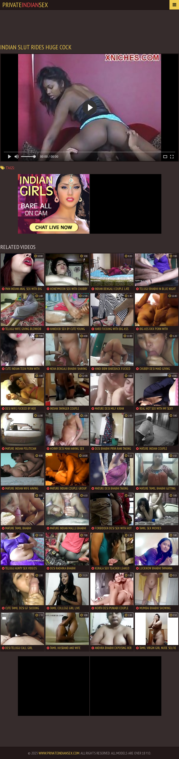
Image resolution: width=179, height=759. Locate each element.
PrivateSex (25, 4)
